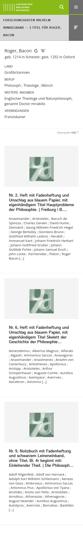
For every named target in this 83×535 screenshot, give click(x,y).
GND (73, 132)
